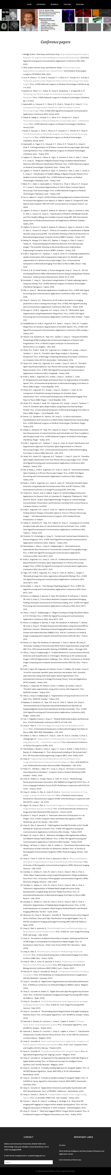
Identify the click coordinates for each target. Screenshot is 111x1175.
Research (54, 4)
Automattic (71, 1171)
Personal (80, 4)
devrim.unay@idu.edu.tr (18, 1156)
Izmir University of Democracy (70, 1160)
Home (29, 4)
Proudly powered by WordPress (45, 1171)
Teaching (67, 4)
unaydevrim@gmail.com (36, 1156)
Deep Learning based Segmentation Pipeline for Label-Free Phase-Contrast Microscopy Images (55, 107)
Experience (41, 4)
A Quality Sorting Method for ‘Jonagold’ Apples (60, 1051)
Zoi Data (62, 1145)
